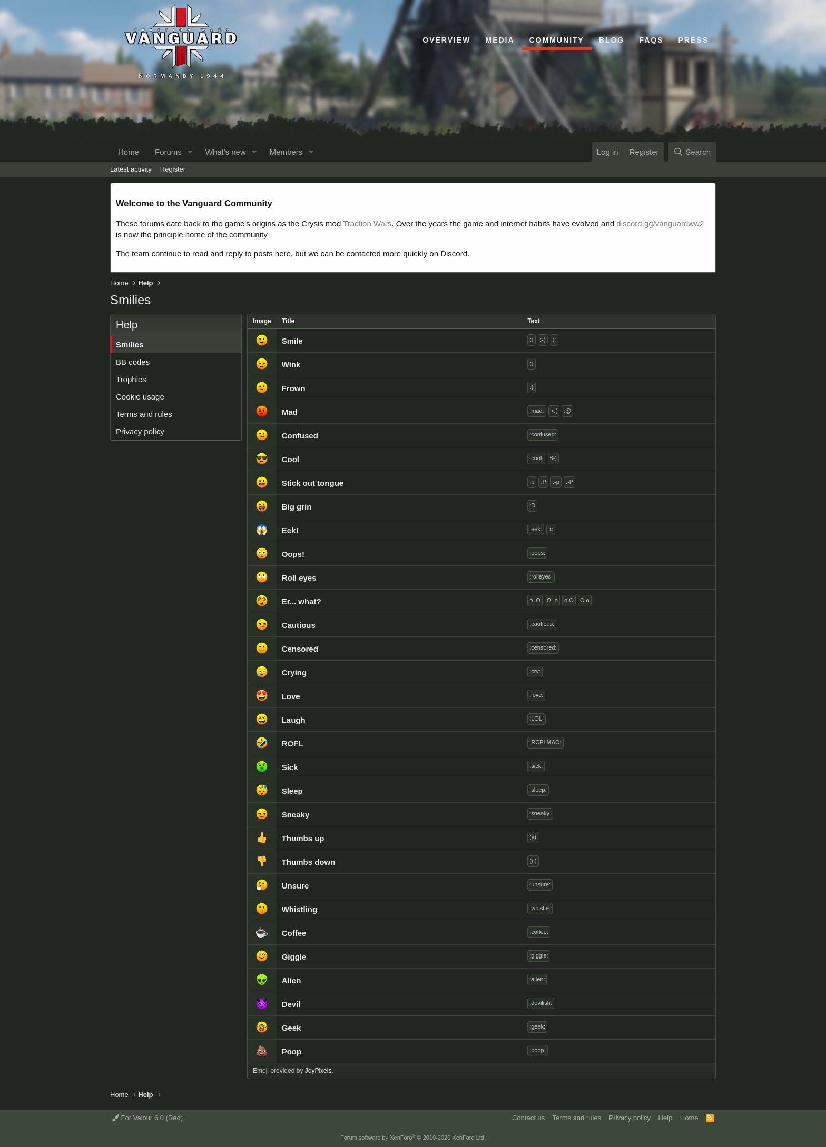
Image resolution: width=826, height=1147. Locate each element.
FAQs (651, 40)
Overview (446, 40)
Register (172, 169)
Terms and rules (144, 414)
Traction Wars (367, 223)
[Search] (692, 152)
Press (693, 40)
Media (500, 40)
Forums (168, 151)
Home (128, 151)
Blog (611, 40)
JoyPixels (318, 1070)
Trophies (131, 379)
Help (665, 1118)
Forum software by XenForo (413, 1137)
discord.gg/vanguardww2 (660, 223)
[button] (190, 152)
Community (556, 40)
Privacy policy (140, 431)
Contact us (528, 1118)
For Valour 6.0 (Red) (147, 1118)
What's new (225, 151)
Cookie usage (140, 396)
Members (286, 151)
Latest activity (131, 169)
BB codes (133, 361)
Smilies (130, 344)
